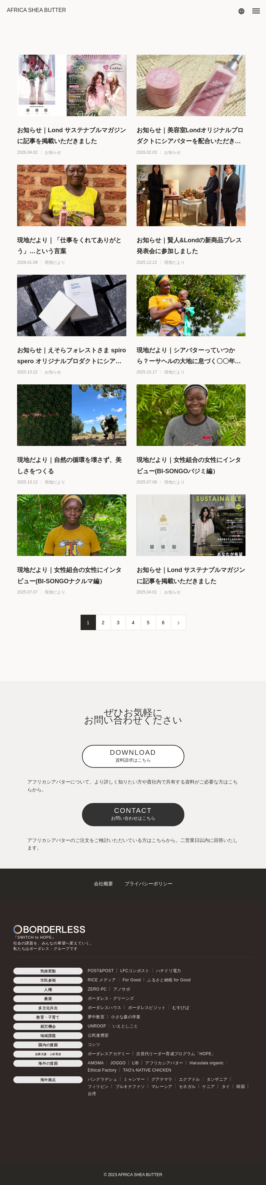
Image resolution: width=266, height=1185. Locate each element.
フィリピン (98, 1086)
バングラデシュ (102, 1079)
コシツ (94, 1044)
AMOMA (96, 1063)
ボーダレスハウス (105, 1007)
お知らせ (53, 152)
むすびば (180, 1007)
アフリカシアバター (164, 1063)
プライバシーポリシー (148, 883)
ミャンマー (134, 1079)
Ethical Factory (102, 1070)
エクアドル (189, 1079)
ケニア (208, 1086)
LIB (135, 1063)
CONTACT (133, 814)
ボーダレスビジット (147, 1007)
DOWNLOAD (133, 756)
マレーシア (161, 1086)
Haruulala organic (207, 1063)
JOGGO (118, 1063)
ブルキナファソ (130, 1086)
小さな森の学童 (125, 1016)
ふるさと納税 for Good (169, 980)
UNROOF (97, 1026)
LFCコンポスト (134, 970)
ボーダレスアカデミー (109, 1053)
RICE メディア (102, 980)
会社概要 (103, 883)
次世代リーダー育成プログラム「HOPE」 (175, 1053)
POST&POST (101, 970)
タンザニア (217, 1079)
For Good (132, 980)
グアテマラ (161, 1079)
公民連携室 (98, 1035)
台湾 (92, 1093)
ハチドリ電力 (168, 970)
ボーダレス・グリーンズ (111, 998)
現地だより (55, 262)
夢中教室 (96, 1016)
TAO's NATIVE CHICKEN (147, 1070)
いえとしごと (125, 1026)
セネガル (187, 1086)
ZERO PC (97, 989)
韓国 (240, 1086)
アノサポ (121, 989)
